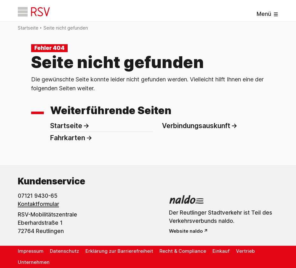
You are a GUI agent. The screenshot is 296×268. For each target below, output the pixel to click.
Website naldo (186, 231)
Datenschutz (64, 251)
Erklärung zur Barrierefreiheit (119, 251)
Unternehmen (34, 262)
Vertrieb (245, 251)
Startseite (28, 28)
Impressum (31, 251)
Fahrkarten (67, 138)
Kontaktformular (38, 204)
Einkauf (221, 251)
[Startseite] (34, 11)
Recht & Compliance (182, 251)
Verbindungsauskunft (196, 126)
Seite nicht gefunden (66, 28)
